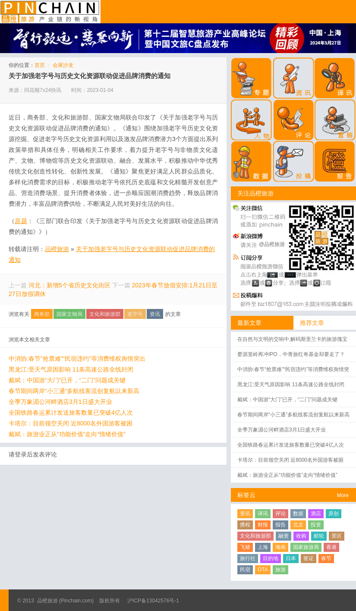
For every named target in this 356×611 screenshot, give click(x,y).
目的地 (270, 558)
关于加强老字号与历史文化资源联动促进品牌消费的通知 (89, 75)
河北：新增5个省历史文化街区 (69, 285)
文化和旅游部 (104, 314)
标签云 (246, 494)
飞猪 (245, 547)
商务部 (42, 314)
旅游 (280, 570)
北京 (298, 525)
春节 (326, 558)
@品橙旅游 (272, 244)
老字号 (135, 314)
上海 (263, 547)
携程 (245, 525)
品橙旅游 (50, 11)
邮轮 (319, 536)
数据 (298, 513)
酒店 (316, 513)
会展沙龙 (63, 65)
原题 (21, 220)
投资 (316, 525)
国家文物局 (69, 314)
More (343, 495)
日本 (291, 558)
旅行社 (247, 558)
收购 (301, 536)
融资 (283, 536)
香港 (331, 547)
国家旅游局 (306, 547)
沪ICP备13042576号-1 (153, 601)
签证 (308, 558)
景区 (336, 536)
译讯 (263, 513)
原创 (333, 513)
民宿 (245, 570)
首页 (40, 65)
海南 (280, 547)
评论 (280, 513)
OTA (263, 570)
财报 (263, 525)
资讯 (155, 314)
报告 (280, 525)
